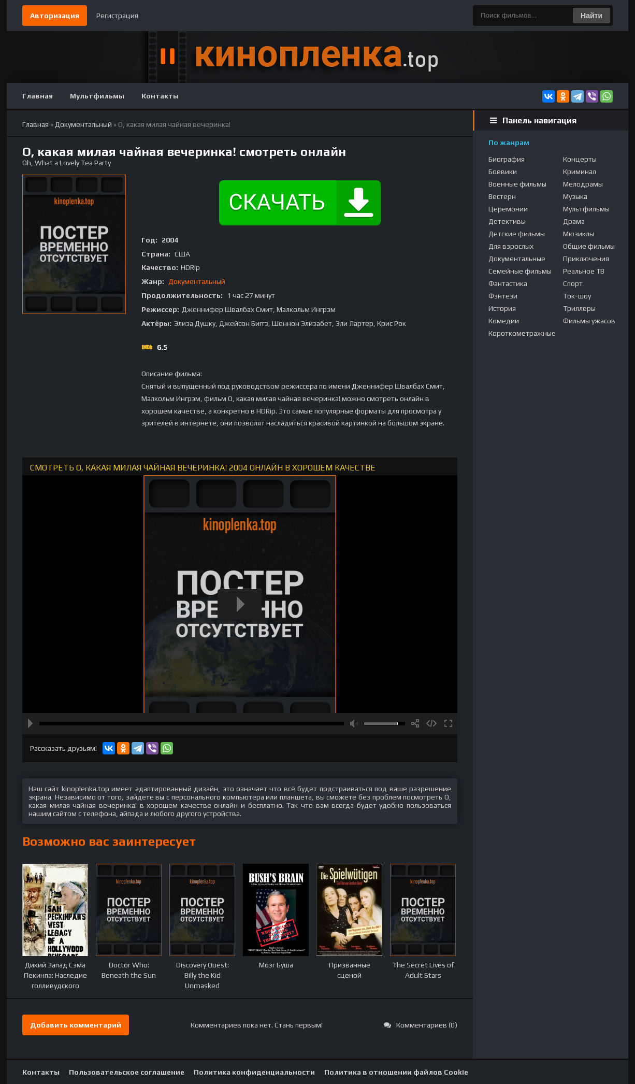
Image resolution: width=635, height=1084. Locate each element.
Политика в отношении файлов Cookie (396, 1072)
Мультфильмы (97, 96)
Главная (37, 96)
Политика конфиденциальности (254, 1072)
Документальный (196, 281)
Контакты (160, 96)
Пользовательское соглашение (126, 1072)
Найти (591, 15)
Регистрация (117, 15)
